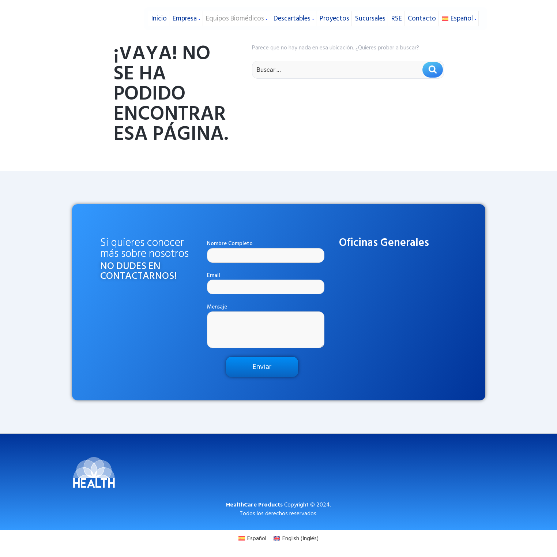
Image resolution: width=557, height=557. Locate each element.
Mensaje (266, 325)
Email (266, 283)
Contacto (420, 17)
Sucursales (369, 17)
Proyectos (334, 17)
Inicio (158, 17)
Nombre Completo (266, 251)
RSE (395, 17)
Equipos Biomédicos (236, 17)
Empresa (185, 17)
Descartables (292, 17)
